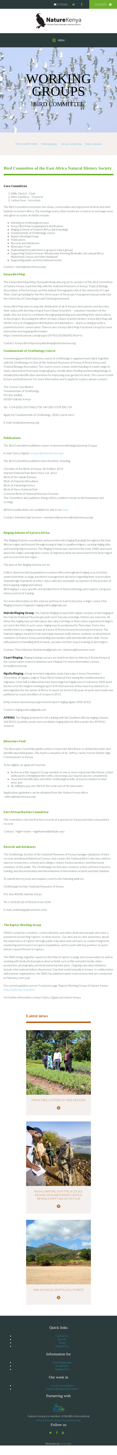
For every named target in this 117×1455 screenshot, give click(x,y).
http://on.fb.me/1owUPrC (19, 989)
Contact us (62, 1337)
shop (65, 509)
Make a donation (93, 144)
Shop (62, 1343)
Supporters (62, 1370)
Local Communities (62, 1386)
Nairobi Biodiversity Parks (62, 1390)
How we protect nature (26, 143)
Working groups (49, 144)
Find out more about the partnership (58, 1421)
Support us (62, 1347)
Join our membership (71, 144)
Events (62, 1340)
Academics (62, 1367)
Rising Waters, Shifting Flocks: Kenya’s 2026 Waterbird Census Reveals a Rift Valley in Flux (58, 1196)
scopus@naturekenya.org (46, 453)
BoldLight (66, 1445)
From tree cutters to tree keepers (59, 1100)
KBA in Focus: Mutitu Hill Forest (58, 1291)
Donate (101, 4)
